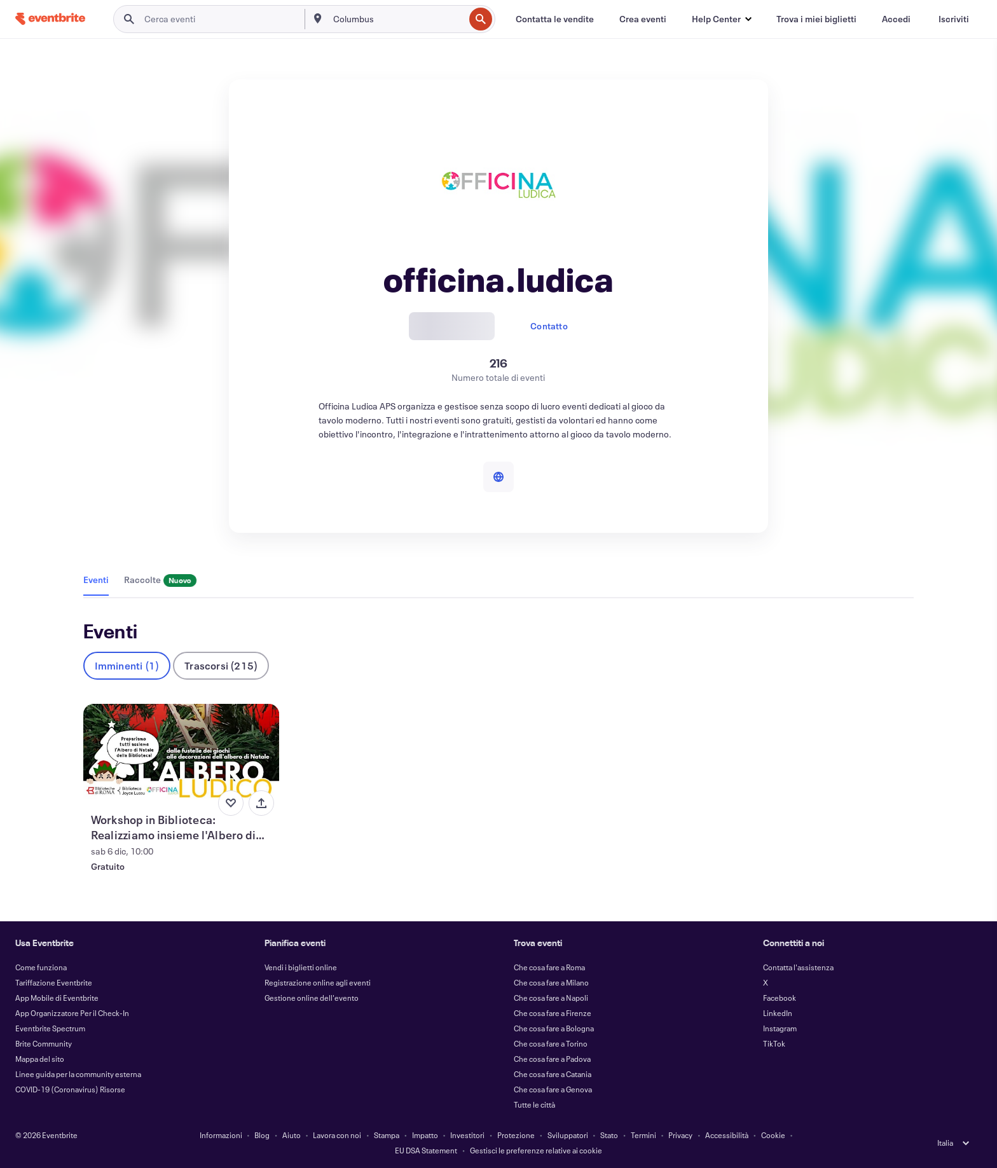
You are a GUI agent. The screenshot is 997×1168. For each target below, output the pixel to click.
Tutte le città (534, 1104)
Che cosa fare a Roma (549, 967)
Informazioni (221, 1135)
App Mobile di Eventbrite (57, 998)
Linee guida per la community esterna (78, 1074)
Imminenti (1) (127, 665)
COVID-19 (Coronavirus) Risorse (70, 1089)
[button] (721, 19)
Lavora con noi (337, 1135)
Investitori (467, 1135)
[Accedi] (896, 19)
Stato (609, 1135)
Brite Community (43, 1043)
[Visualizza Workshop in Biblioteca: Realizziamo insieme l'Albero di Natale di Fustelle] (181, 753)
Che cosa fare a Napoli (551, 998)
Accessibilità (726, 1135)
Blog (262, 1135)
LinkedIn (777, 1013)
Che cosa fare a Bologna (554, 1028)
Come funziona (41, 967)
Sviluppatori (567, 1135)
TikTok (774, 1043)
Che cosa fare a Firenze (552, 1013)
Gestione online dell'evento (312, 998)
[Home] (50, 19)
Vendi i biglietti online (301, 967)
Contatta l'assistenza (798, 967)
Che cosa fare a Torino (551, 1043)
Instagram (780, 1028)
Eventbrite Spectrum (50, 1028)
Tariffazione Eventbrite (53, 982)
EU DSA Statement (426, 1150)
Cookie (773, 1135)
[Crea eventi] (643, 19)
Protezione (516, 1135)
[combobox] (398, 19)
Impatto (425, 1135)
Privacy (680, 1135)
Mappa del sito (39, 1059)
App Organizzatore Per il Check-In (72, 1013)
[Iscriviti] (954, 19)
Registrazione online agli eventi (318, 982)
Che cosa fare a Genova (553, 1089)
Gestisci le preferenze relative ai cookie (536, 1150)
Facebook (779, 998)
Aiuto (291, 1135)
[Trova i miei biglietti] (816, 19)
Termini (643, 1135)
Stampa (386, 1135)
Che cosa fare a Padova (552, 1059)
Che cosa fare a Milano (551, 982)
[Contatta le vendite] (554, 19)
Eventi (96, 580)
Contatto (549, 326)
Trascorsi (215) (221, 665)
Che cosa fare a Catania (552, 1074)
